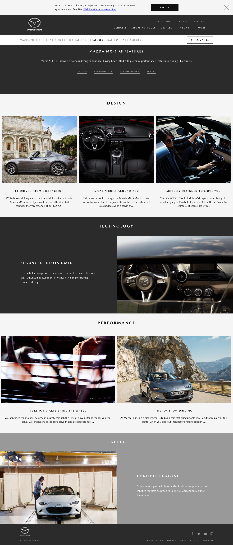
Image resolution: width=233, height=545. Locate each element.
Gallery (113, 40)
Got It (164, 7)
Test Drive (181, 22)
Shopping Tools (144, 28)
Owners (166, 28)
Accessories (132, 40)
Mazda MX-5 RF (31, 40)
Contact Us (199, 22)
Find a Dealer (163, 22)
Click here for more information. (99, 9)
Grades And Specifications (66, 40)
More (202, 28)
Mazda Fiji (185, 28)
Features (96, 40)
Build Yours (200, 40)
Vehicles (120, 28)
